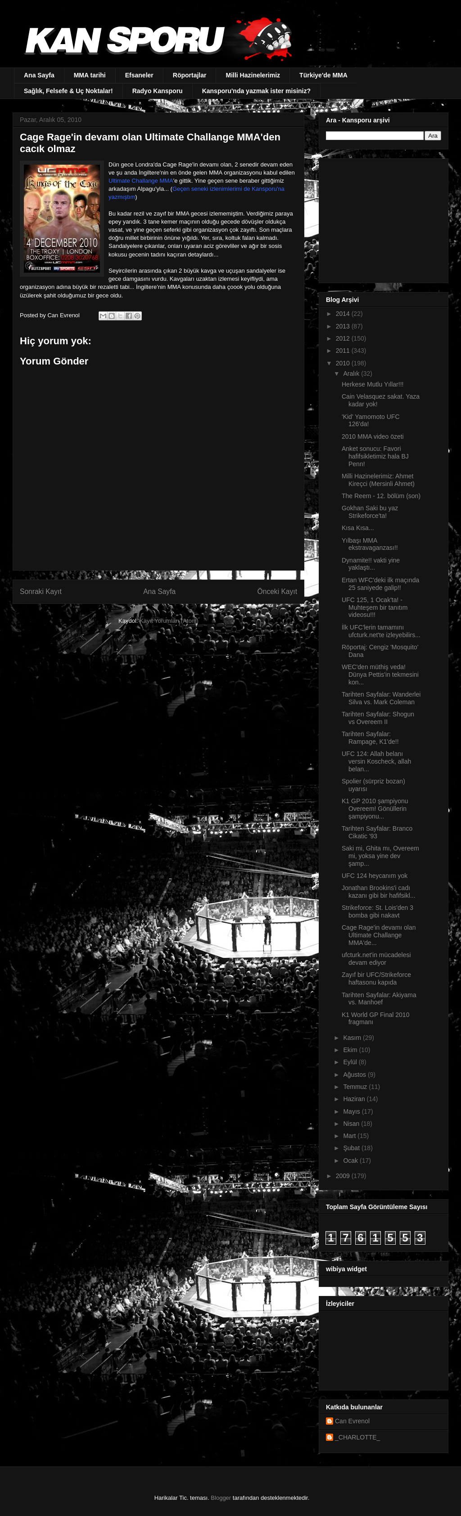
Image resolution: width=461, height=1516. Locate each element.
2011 (344, 350)
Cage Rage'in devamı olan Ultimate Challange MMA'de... (379, 935)
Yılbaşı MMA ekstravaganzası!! (370, 544)
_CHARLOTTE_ (357, 1437)
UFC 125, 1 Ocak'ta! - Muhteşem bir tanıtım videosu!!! (375, 607)
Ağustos (355, 1074)
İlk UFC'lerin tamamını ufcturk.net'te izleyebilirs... (381, 631)
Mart (350, 1135)
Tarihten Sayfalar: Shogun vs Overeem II (378, 718)
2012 (344, 338)
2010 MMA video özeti (373, 436)
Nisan (352, 1123)
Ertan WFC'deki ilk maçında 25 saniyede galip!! (380, 583)
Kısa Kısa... (358, 527)
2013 (344, 326)
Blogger (221, 1497)
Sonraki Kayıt (41, 591)
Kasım (353, 1037)
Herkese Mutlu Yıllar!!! (372, 384)
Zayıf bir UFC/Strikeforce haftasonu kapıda (376, 978)
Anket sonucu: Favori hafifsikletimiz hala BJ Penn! (375, 456)
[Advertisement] (382, 218)
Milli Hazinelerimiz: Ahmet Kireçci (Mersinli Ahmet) (378, 479)
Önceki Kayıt (277, 591)
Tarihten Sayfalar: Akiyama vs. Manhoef (379, 998)
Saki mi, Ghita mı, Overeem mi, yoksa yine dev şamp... (380, 856)
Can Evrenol (352, 1421)
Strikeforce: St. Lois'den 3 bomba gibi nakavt (377, 911)
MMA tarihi (90, 75)
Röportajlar (190, 75)
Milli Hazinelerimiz (253, 75)
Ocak (351, 1160)
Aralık (352, 373)
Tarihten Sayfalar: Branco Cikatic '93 (377, 832)
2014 (344, 313)
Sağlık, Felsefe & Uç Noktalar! (68, 90)
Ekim (351, 1049)
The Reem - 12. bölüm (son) (381, 495)
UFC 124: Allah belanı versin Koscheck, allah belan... (376, 761)
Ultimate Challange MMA (140, 180)
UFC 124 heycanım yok (374, 875)
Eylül (350, 1062)
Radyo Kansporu (157, 90)
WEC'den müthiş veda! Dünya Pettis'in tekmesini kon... (380, 674)
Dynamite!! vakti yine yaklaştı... (371, 564)
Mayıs (352, 1111)
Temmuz (356, 1086)
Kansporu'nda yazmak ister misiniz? (256, 90)
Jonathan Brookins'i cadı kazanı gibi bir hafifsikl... (379, 891)
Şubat (352, 1148)
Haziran (354, 1098)
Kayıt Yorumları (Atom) (169, 620)
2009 (344, 1175)
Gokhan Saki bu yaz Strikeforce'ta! (370, 511)
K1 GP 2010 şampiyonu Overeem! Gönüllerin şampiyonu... (375, 808)
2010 (344, 363)
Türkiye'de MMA (323, 75)
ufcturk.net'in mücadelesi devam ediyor (376, 958)
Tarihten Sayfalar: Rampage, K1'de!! (370, 737)
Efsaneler (139, 75)
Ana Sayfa (39, 75)
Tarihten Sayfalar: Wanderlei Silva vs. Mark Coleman (381, 698)
